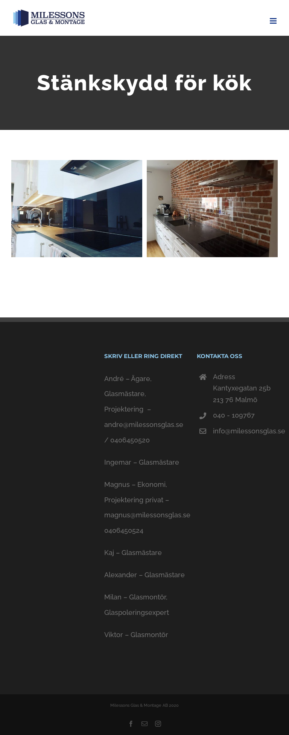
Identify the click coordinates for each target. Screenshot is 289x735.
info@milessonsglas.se (245, 431)
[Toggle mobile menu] (274, 21)
